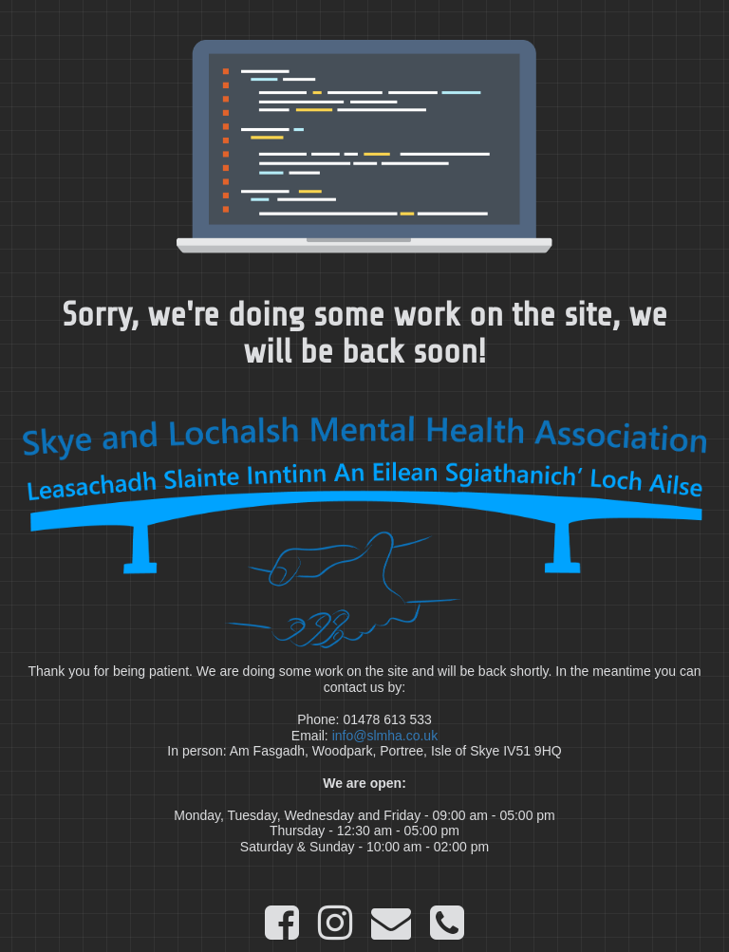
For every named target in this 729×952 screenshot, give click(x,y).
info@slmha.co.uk (385, 735)
